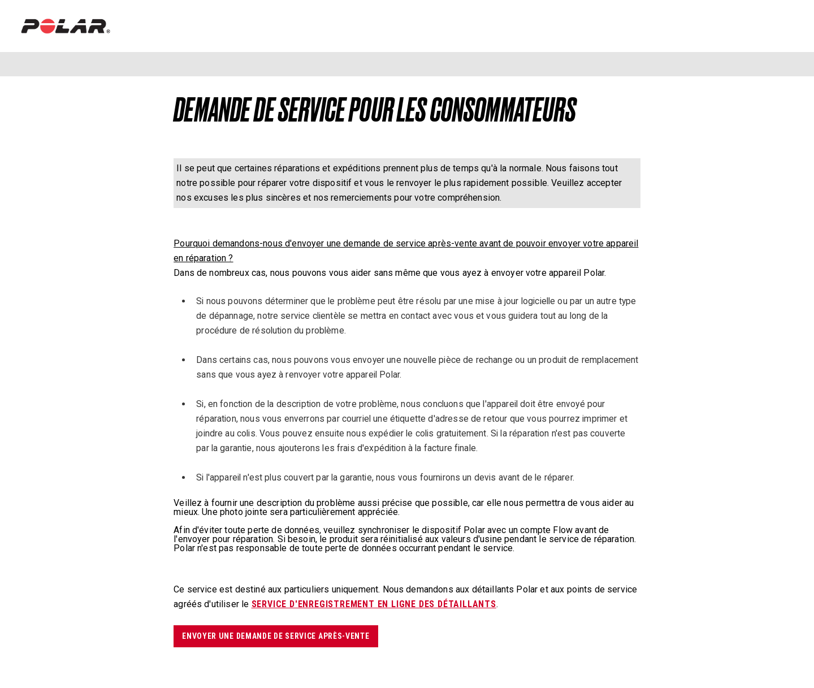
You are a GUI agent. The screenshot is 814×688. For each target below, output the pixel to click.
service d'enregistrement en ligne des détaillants (374, 604)
